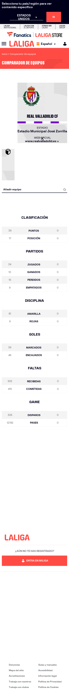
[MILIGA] (64, 44)
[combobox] (34, 189)
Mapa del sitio (16, 670)
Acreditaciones (17, 676)
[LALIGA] (21, 44)
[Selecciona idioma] (47, 44)
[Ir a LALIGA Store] (34, 34)
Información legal (47, 676)
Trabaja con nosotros (20, 681)
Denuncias (14, 665)
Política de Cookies (48, 687)
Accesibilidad (45, 670)
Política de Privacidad (50, 681)
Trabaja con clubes (19, 687)
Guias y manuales (47, 665)
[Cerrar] (42, 139)
